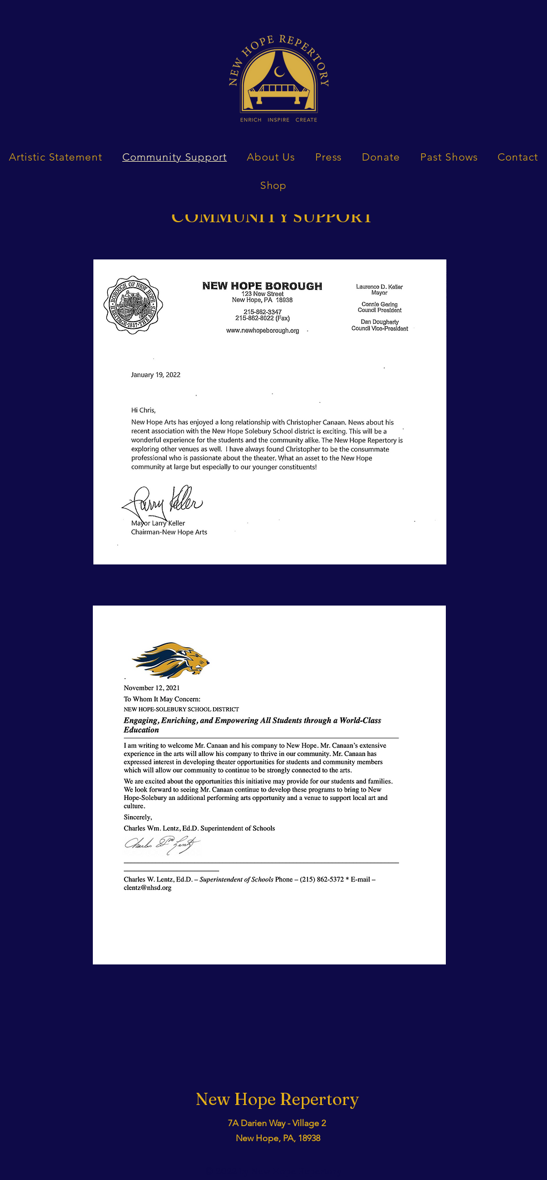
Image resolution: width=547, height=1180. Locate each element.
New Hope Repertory (277, 1099)
